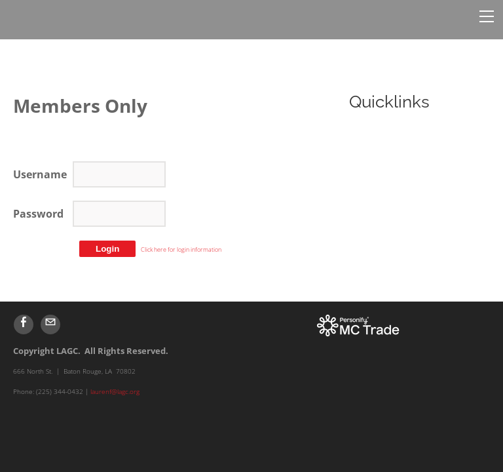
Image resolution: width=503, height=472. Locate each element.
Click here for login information (181, 249)
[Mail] (50, 324)
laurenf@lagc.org (115, 391)
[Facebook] (23, 324)
